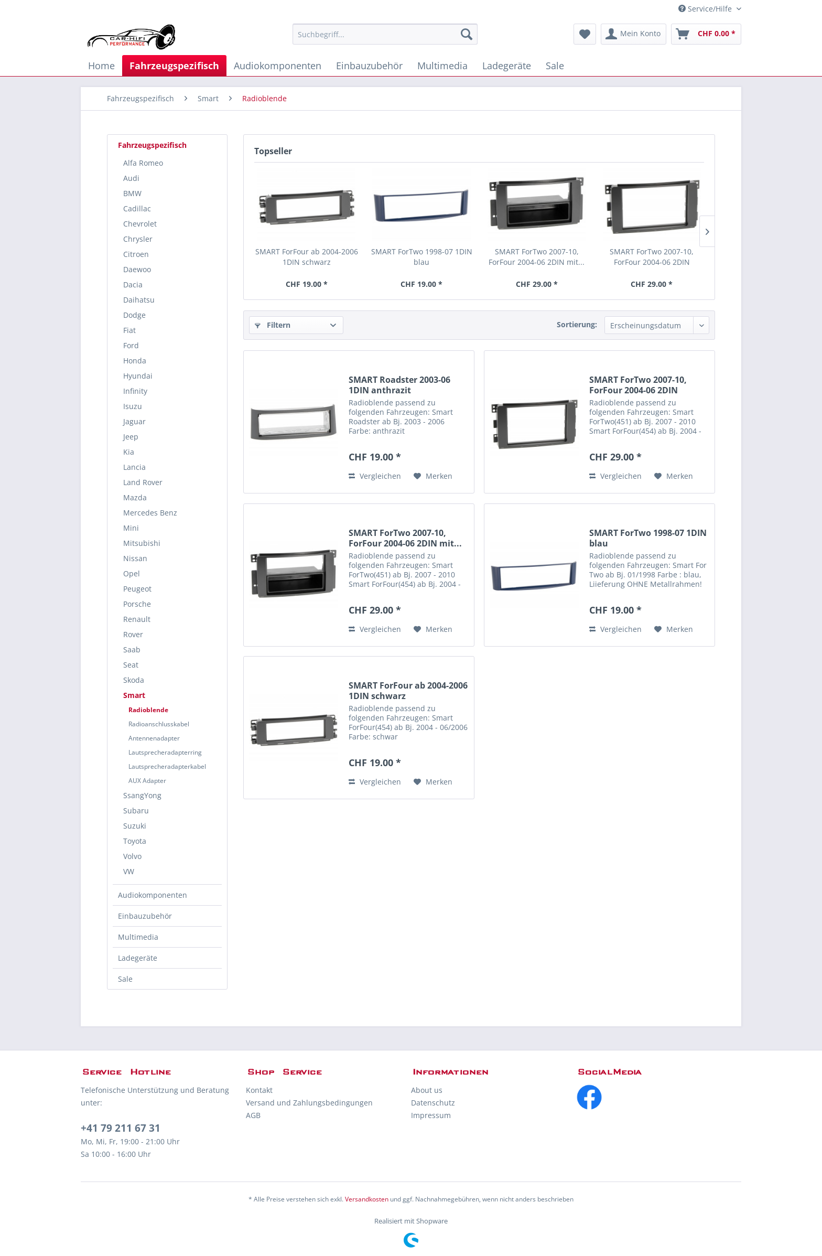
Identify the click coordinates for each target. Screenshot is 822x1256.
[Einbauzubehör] (369, 65)
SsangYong (142, 795)
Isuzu (132, 406)
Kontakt (259, 1090)
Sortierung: (577, 324)
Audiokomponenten (152, 895)
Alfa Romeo (143, 163)
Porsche (137, 604)
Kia (128, 452)
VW (128, 871)
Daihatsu (139, 300)
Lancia (134, 467)
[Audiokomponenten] (277, 65)
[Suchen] (467, 34)
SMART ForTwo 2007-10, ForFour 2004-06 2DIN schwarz (652, 256)
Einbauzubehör (145, 916)
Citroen (136, 254)
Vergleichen (375, 476)
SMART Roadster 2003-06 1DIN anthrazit (399, 384)
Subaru (136, 810)
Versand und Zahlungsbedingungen (309, 1103)
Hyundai (138, 376)
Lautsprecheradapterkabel (167, 766)
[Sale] (554, 65)
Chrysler (138, 239)
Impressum (431, 1115)
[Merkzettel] (585, 34)
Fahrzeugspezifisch (152, 145)
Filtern (272, 325)
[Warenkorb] (706, 34)
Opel (131, 573)
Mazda (135, 497)
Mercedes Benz (150, 513)
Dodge (134, 315)
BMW (132, 193)
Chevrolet (140, 224)
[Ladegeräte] (506, 65)
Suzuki (134, 826)
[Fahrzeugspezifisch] (174, 65)
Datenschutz (433, 1103)
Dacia (133, 284)
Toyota (134, 841)
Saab (131, 649)
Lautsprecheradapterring (165, 752)
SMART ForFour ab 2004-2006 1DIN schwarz (306, 256)
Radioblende (148, 709)
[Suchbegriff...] (385, 34)
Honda (134, 361)
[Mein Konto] (633, 34)
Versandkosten (366, 1199)
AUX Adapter (147, 780)
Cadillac (137, 208)
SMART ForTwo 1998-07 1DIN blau (421, 256)
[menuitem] (385, 34)
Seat (130, 665)
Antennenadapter (154, 738)
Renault (136, 619)
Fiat (129, 330)
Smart (134, 695)
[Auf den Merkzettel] (433, 476)
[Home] (101, 65)
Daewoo (137, 269)
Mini (131, 528)
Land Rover (143, 482)
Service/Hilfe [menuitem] (706, 9)
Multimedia (138, 937)
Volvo (132, 856)
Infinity (135, 391)
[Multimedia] (442, 65)
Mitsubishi (141, 543)
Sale (125, 979)
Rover (133, 634)
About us (426, 1090)
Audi (131, 178)
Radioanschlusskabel (158, 724)
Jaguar (134, 421)
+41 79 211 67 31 (120, 1128)
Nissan (135, 558)
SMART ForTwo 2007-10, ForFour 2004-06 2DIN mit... (537, 256)
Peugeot (137, 589)
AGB (253, 1115)
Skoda (133, 680)
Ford (131, 345)
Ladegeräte (137, 958)
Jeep (130, 437)
